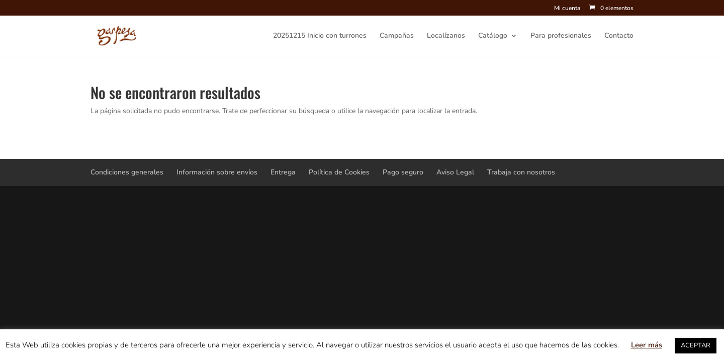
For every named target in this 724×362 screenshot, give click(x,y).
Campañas (397, 36)
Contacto (619, 36)
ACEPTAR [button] (695, 345)
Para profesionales (560, 36)
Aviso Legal (455, 172)
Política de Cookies (339, 172)
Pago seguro (403, 172)
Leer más (646, 345)
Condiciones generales (126, 172)
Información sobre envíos (216, 172)
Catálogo (492, 36)
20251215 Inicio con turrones (320, 36)
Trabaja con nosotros (521, 172)
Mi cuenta (567, 8)
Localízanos (446, 36)
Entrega (283, 172)
